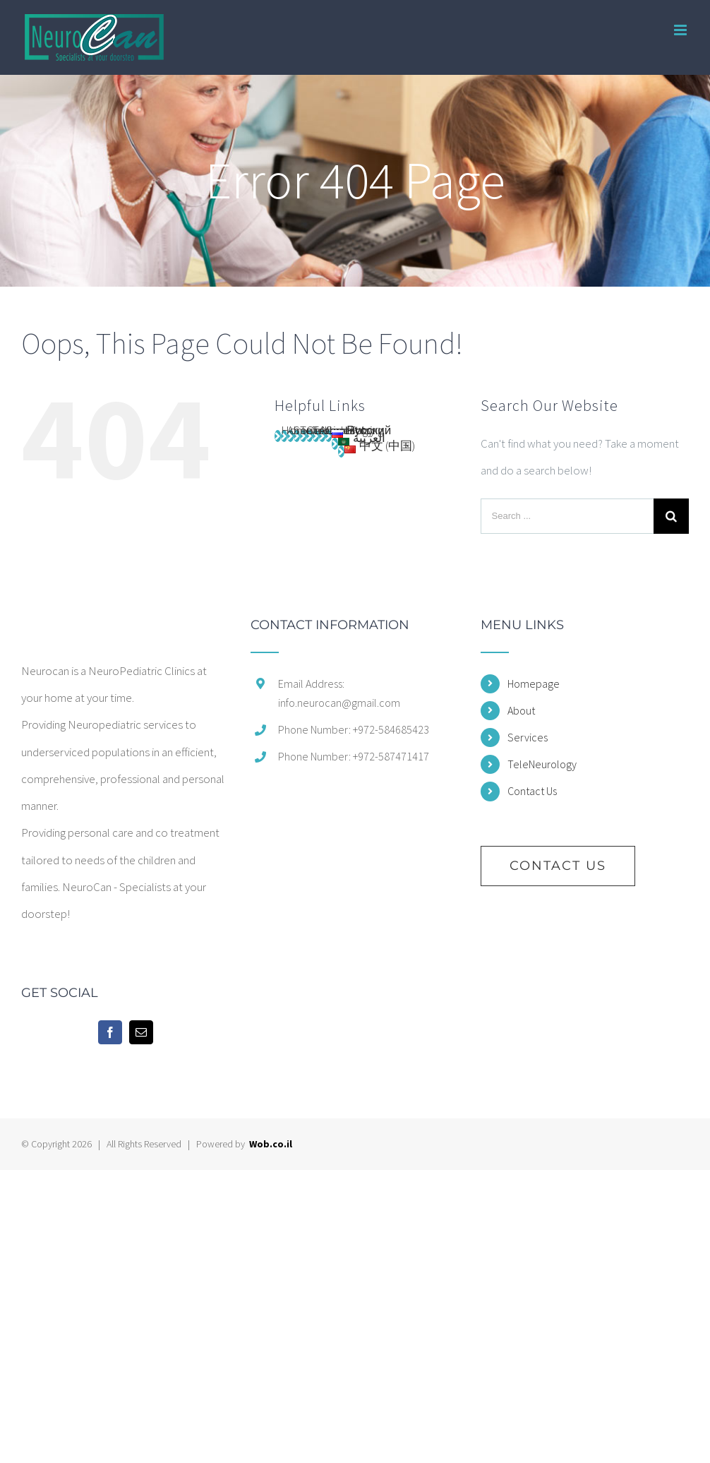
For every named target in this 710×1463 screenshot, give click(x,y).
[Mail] (141, 1032)
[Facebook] (110, 1032)
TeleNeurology (542, 764)
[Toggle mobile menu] (681, 30)
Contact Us (532, 791)
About (521, 710)
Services (527, 737)
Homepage (533, 683)
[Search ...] (567, 516)
